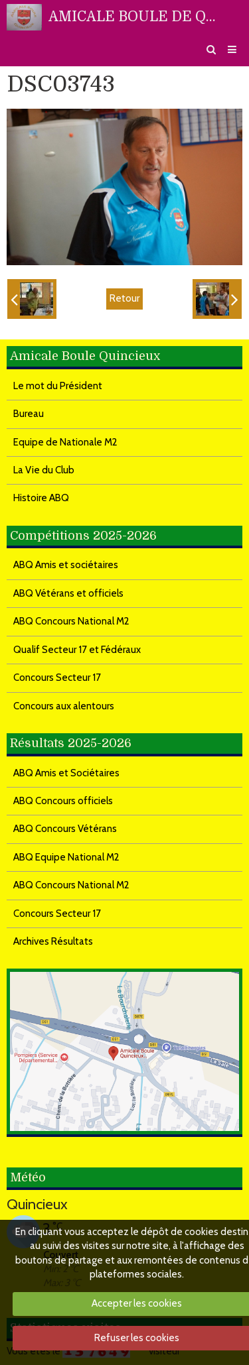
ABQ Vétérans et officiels (68, 593)
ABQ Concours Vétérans (65, 829)
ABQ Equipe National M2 (66, 857)
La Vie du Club (43, 470)
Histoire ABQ (41, 498)
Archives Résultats (53, 941)
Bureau (28, 414)
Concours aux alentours (63, 706)
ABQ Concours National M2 (71, 621)
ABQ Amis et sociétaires (65, 565)
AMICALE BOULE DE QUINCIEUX (135, 17)
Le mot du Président (57, 386)
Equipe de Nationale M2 (65, 442)
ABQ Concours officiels (63, 801)
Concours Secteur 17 (57, 677)
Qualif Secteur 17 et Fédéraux (77, 650)
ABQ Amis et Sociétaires (66, 773)
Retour (124, 298)
